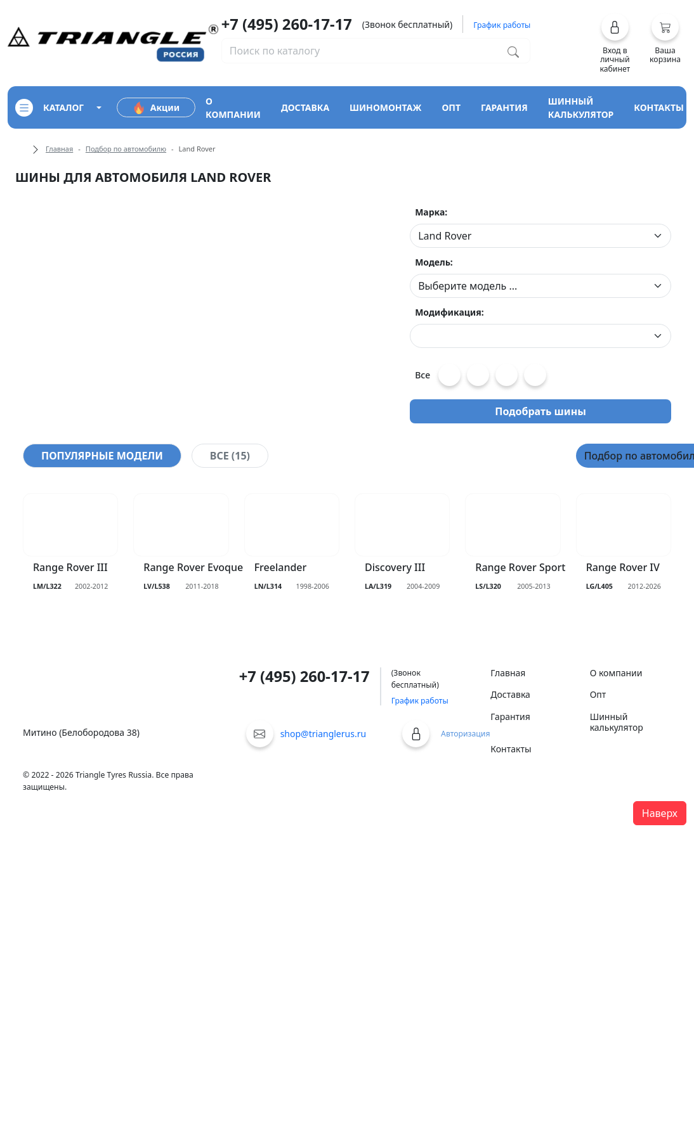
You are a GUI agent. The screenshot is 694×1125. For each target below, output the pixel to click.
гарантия (504, 107)
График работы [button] (501, 25)
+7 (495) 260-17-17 (286, 24)
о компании (233, 107)
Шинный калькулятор (616, 721)
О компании (616, 673)
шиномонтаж (385, 107)
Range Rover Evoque (193, 568)
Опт (598, 694)
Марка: (431, 212)
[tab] (102, 456)
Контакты (510, 749)
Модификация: (449, 312)
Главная (59, 148)
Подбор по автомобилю (126, 148)
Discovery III (395, 568)
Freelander (280, 568)
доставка (305, 107)
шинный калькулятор (581, 107)
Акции (156, 107)
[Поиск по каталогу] (513, 51)
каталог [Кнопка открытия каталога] (49, 108)
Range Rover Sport (520, 568)
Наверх (660, 813)
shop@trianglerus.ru (323, 734)
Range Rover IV (623, 568)
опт (451, 107)
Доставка (510, 694)
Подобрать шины (540, 411)
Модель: (434, 262)
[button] (615, 43)
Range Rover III (70, 568)
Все (422, 375)
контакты (659, 107)
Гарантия (510, 716)
